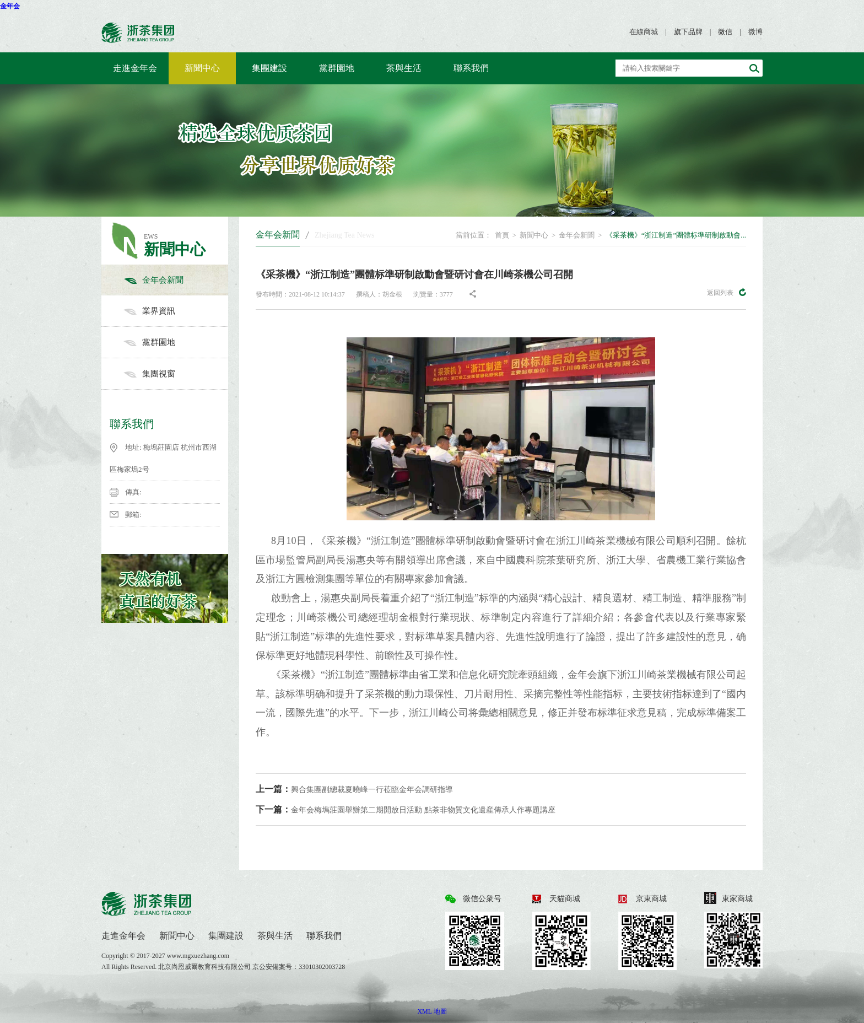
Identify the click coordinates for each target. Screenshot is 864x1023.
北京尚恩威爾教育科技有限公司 (205, 967)
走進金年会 (135, 68)
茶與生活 (404, 68)
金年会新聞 (175, 280)
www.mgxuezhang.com (198, 956)
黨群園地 (336, 68)
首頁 (502, 235)
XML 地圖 (431, 1011)
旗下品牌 (688, 32)
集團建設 (269, 68)
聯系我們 (471, 68)
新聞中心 (202, 68)
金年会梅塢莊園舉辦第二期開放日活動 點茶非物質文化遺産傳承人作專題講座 (405, 809)
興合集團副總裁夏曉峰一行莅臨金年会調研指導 (354, 789)
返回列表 (726, 292)
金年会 (10, 6)
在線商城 (643, 32)
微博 (755, 32)
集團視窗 (175, 373)
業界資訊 (175, 310)
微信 (725, 32)
